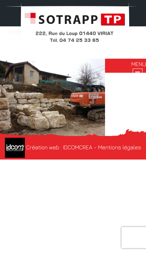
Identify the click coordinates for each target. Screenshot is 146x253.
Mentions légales (119, 147)
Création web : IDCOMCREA (48, 147)
